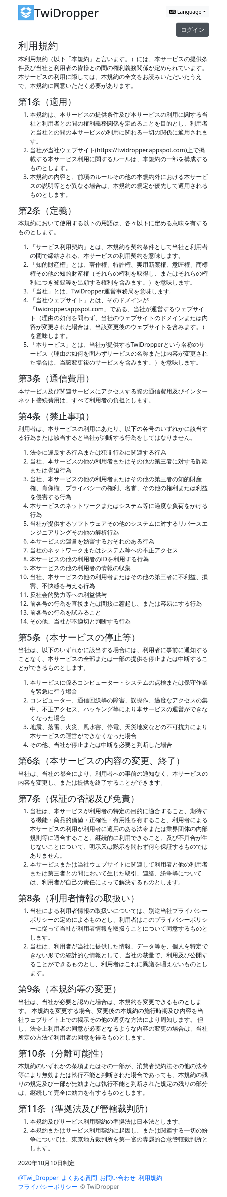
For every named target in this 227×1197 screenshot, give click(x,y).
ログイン (192, 30)
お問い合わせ (118, 1178)
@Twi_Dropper (38, 1178)
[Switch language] (187, 11)
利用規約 (150, 1178)
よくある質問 (79, 1178)
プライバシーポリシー (47, 1187)
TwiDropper (66, 12)
